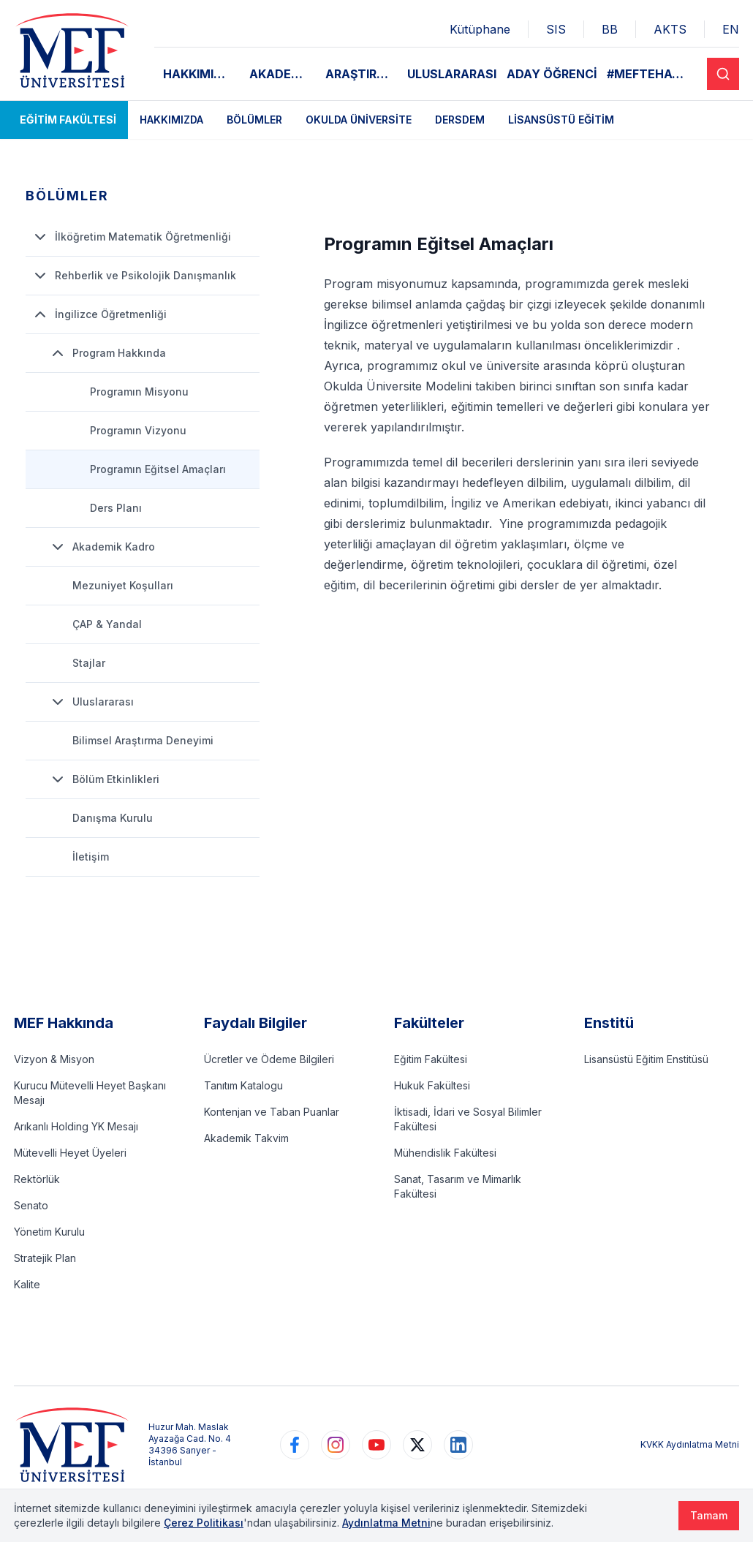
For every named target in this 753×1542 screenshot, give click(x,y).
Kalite (27, 1284)
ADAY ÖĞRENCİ (552, 74)
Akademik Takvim (246, 1138)
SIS (556, 29)
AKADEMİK (281, 74)
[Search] (723, 74)
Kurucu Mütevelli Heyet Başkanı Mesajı (90, 1092)
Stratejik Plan (45, 1258)
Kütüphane (480, 29)
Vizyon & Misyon (54, 1059)
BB (610, 29)
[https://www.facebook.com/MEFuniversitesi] (294, 1444)
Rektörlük (37, 1179)
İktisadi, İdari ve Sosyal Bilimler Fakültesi (468, 1119)
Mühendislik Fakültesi (445, 1152)
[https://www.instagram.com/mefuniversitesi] (335, 1444)
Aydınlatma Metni (386, 1522)
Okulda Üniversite (359, 119)
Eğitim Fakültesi (68, 119)
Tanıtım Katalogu (243, 1085)
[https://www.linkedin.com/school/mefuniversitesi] (458, 1444)
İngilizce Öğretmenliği (99, 314)
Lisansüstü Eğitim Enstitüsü (646, 1059)
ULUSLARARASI (451, 74)
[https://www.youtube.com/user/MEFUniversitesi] (376, 1444)
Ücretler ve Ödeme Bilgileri (269, 1059)
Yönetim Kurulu (49, 1231)
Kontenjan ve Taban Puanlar (271, 1112)
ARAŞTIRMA (360, 74)
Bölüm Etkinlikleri (104, 779)
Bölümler (254, 119)
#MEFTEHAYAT (652, 74)
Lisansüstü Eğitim (561, 119)
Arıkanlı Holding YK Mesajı (76, 1126)
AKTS (670, 29)
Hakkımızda (171, 119)
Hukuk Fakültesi (432, 1085)
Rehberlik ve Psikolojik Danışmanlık (133, 275)
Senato (31, 1205)
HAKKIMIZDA (200, 74)
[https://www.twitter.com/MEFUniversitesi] (417, 1444)
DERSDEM (460, 119)
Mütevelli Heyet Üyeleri (70, 1152)
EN (730, 29)
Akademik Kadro (102, 547)
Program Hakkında (107, 353)
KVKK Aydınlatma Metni (689, 1444)
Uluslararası (91, 702)
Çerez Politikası (203, 1522)
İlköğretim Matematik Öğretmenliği (131, 237)
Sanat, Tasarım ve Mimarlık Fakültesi (457, 1186)
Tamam (708, 1515)
